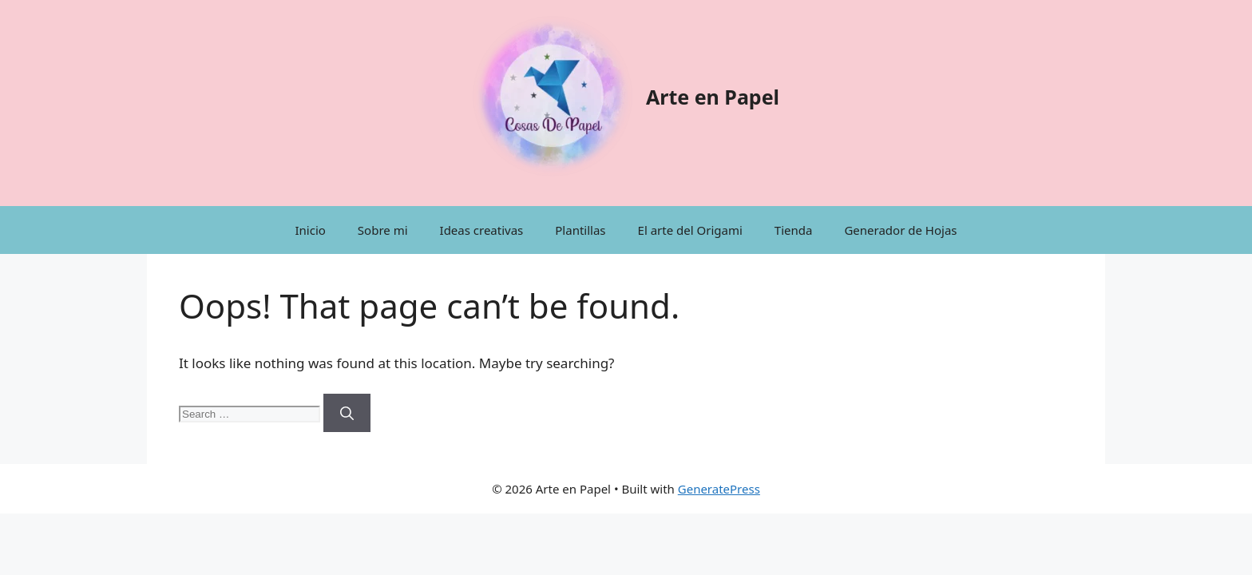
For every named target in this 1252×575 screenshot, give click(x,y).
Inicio (310, 230)
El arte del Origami (690, 230)
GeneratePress (719, 489)
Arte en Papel (712, 96)
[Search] (346, 413)
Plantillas (580, 230)
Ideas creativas (482, 230)
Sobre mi (383, 230)
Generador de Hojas (900, 230)
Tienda (794, 230)
